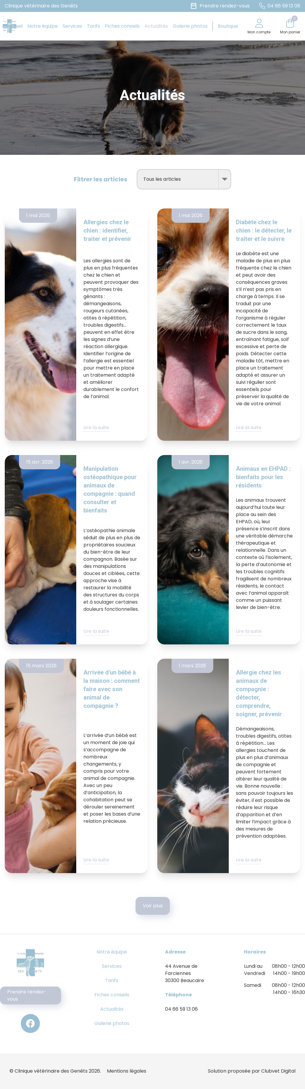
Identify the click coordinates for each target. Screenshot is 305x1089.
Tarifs (93, 26)
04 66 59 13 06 (181, 1009)
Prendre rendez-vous (26, 995)
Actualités (156, 26)
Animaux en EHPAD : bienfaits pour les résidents (263, 477)
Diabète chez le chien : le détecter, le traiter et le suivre (264, 230)
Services (72, 26)
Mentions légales (126, 1071)
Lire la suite (96, 427)
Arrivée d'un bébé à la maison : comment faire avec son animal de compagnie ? (111, 689)
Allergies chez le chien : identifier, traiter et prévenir (107, 230)
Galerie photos (190, 26)
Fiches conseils (122, 26)
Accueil (14, 26)
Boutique (228, 26)
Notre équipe (42, 26)
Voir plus (153, 905)
